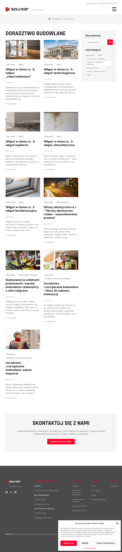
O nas (93, 486)
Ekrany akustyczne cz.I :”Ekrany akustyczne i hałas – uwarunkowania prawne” (60, 212)
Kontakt (94, 495)
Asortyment (114, 486)
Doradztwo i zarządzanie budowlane (57, 278)
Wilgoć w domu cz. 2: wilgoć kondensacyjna (21, 208)
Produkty (75, 486)
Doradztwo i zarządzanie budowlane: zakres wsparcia (19, 368)
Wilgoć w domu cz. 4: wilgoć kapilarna (21, 143)
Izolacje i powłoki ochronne (95, 71)
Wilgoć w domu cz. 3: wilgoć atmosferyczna (59, 143)
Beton (100, 55)
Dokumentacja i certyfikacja (28, 275)
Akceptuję (69, 543)
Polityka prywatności (90, 548)
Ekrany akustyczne (63, 202)
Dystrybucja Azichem (79, 506)
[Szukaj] (110, 42)
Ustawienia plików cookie (48, 534)
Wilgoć (21, 64)
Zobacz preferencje (105, 543)
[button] (117, 523)
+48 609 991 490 (109, 3)
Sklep (113, 481)
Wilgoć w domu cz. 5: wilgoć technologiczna (59, 71)
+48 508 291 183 (40, 500)
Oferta (75, 481)
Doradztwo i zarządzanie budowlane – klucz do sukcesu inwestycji (61, 289)
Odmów (85, 543)
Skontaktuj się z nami (61, 441)
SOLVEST (95, 481)
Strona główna (55, 19)
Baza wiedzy (11, 64)
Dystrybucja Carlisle (79, 510)
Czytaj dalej (11, 104)
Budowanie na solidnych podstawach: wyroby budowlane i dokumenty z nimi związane (22, 285)
